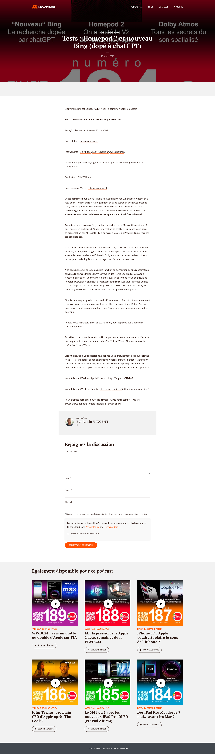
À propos (178, 6)
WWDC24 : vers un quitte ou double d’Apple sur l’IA (54, 635)
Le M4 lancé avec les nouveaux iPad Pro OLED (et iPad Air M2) (106, 716)
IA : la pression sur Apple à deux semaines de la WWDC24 (106, 637)
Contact (163, 6)
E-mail (68, 490)
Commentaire (71, 451)
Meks (98, 748)
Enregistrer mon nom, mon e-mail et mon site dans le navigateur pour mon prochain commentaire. (107, 514)
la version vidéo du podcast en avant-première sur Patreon (118, 337)
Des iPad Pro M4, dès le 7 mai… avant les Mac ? (158, 714)
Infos (150, 6)
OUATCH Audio (85, 177)
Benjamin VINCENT (92, 421)
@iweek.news (114, 403)
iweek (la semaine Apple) (107, 32)
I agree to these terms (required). (83, 533)
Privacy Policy (92, 526)
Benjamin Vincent (89, 141)
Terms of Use (111, 526)
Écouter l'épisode (43, 645)
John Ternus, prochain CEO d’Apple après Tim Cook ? (51, 716)
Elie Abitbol (85, 151)
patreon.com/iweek (97, 188)
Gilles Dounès (117, 151)
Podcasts (136, 6)
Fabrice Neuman (100, 151)
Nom (68, 478)
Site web (68, 502)
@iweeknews (71, 403)
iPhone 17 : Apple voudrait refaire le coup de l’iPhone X (157, 637)
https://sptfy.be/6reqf (111, 389)
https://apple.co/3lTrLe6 (120, 378)
